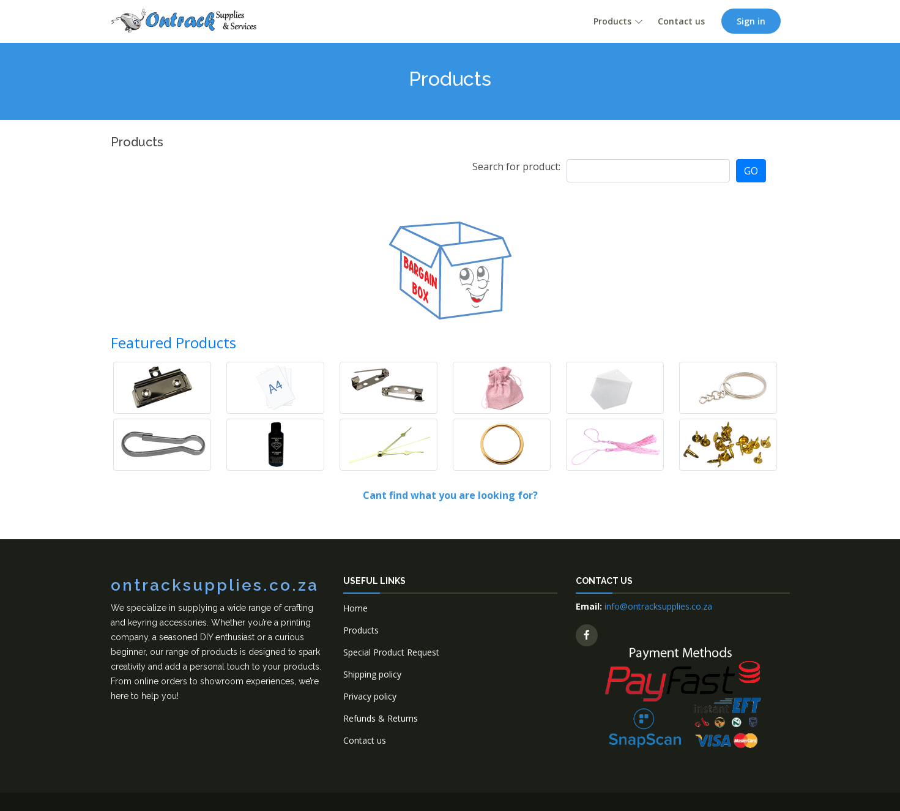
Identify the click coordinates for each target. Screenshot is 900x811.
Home (355, 608)
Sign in (751, 21)
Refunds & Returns (380, 718)
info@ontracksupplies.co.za (658, 606)
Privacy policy (369, 696)
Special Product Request (391, 652)
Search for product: (516, 166)
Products (612, 21)
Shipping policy (372, 674)
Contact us (681, 21)
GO (751, 171)
